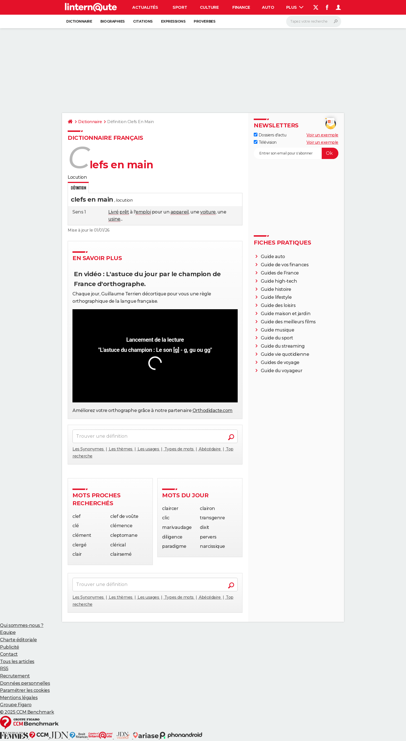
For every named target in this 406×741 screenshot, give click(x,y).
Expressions (173, 21)
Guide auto (273, 256)
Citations (143, 21)
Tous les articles (17, 661)
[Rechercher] (313, 21)
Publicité (9, 647)
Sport (180, 7)
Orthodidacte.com (213, 410)
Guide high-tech (279, 281)
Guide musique (277, 330)
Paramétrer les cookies (25, 690)
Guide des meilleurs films (288, 321)
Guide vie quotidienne (285, 354)
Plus (295, 7)
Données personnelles (25, 683)
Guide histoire (276, 289)
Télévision (265, 142)
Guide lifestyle (276, 297)
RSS (4, 668)
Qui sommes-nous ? (21, 625)
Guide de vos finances (285, 264)
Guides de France (280, 273)
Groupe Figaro (16, 704)
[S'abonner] (296, 153)
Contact (9, 654)
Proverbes (204, 21)
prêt (124, 212)
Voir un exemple (322, 135)
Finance (241, 7)
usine (114, 219)
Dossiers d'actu (270, 135)
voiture (208, 212)
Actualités (145, 7)
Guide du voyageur (282, 370)
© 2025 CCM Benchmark (27, 712)
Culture (209, 7)
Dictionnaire (79, 21)
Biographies (112, 21)
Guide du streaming (283, 346)
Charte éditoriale (18, 639)
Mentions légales (18, 697)
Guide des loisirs (278, 305)
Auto (268, 7)
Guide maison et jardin (285, 313)
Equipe (8, 632)
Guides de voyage (280, 362)
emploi (143, 212)
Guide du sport (277, 338)
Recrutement (15, 676)
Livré (113, 212)
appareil (180, 212)
